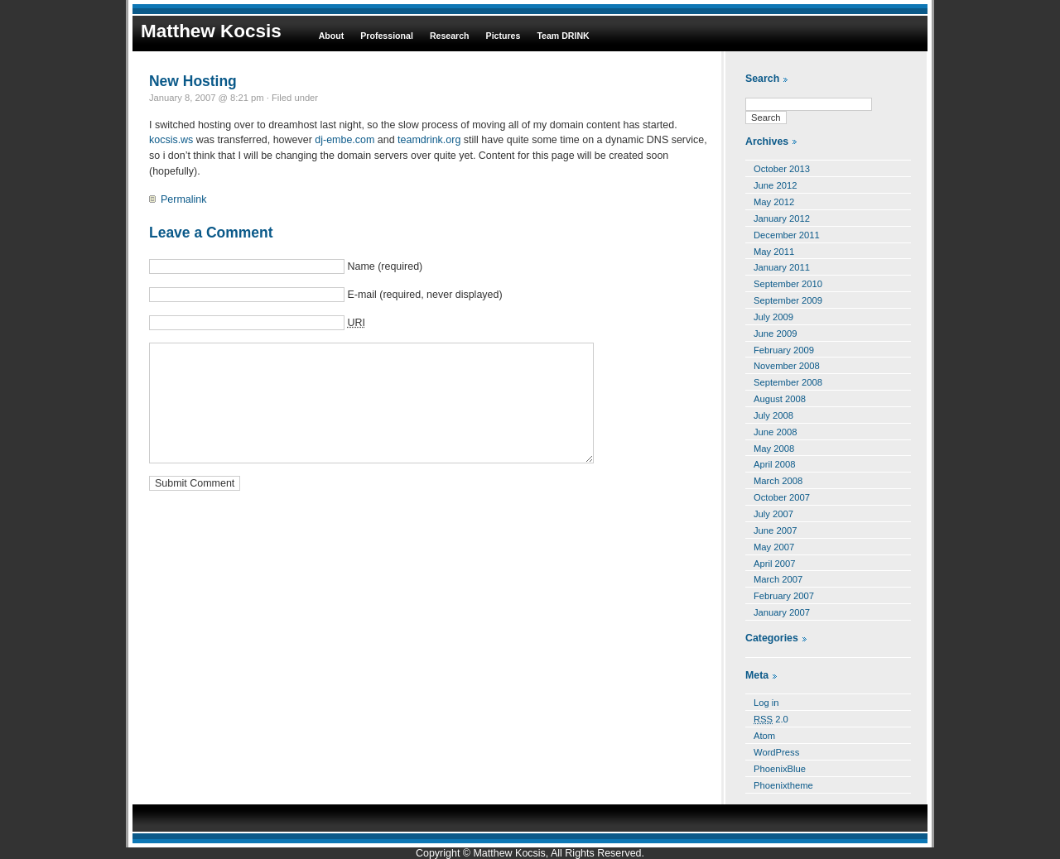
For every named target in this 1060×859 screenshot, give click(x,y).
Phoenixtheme (783, 785)
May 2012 (774, 202)
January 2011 (782, 267)
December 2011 (787, 235)
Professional (386, 36)
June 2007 (775, 530)
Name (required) (384, 266)
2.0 (771, 719)
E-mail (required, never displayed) (424, 294)
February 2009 (784, 350)
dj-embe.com (344, 140)
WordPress (776, 752)
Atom (764, 736)
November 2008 (787, 366)
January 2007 (782, 612)
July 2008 (773, 415)
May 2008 (774, 448)
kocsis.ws (171, 140)
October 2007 (782, 497)
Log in (766, 703)
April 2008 (775, 464)
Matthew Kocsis (211, 31)
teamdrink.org (429, 140)
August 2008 (780, 399)
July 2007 (773, 514)
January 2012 (782, 218)
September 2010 (788, 284)
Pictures (503, 36)
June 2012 (775, 185)
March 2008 (778, 481)
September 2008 (788, 382)
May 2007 (774, 547)
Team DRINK (563, 36)
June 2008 (775, 432)
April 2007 (775, 564)
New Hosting (193, 81)
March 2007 (778, 579)
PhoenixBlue (780, 769)
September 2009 (788, 300)
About (331, 36)
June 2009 (775, 333)
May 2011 (774, 252)
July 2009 (773, 317)
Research (450, 36)
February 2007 (784, 596)
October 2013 (782, 169)
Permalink (183, 199)
